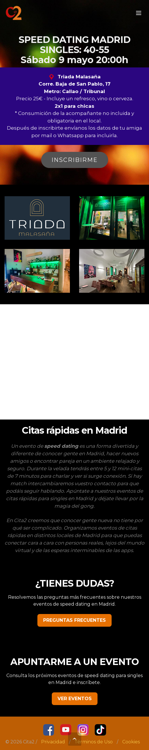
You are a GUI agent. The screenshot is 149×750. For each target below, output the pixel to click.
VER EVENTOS (75, 698)
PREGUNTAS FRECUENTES (74, 620)
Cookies (131, 742)
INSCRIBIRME (74, 159)
